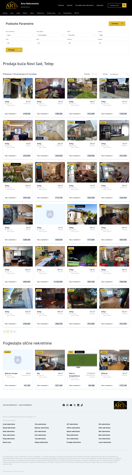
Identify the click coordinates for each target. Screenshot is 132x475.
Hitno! (32, 13)
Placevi (25, 13)
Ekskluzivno (40, 13)
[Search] (124, 5)
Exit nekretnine (40, 435)
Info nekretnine (104, 424)
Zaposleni (100, 5)
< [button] (4, 332)
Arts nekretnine (72, 439)
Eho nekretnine (40, 431)
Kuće (11, 13)
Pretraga (14, 50)
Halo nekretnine (104, 428)
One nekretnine (104, 439)
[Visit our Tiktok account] (82, 405)
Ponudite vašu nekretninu (84, 5)
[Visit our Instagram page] (67, 405)
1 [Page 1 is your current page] (7, 331)
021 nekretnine (72, 424)
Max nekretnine (104, 435)
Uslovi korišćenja (25, 405)
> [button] (14, 332)
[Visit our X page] (74, 405)
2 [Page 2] (11, 331)
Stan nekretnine (9, 435)
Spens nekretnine (73, 431)
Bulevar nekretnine (42, 428)
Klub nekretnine (9, 431)
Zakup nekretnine (41, 442)
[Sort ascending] (92, 74)
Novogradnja (67, 13)
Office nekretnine (73, 428)
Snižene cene (51, 13)
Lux (59, 13)
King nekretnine (9, 439)
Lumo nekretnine (105, 442)
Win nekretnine (104, 431)
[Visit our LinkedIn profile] (78, 405)
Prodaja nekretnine (74, 442)
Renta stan (7, 442)
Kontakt (69, 5)
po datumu (114, 74)
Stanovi (5, 13)
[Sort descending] (96, 74)
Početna (61, 5)
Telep (101, 35)
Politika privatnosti (10, 405)
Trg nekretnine (40, 439)
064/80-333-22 (25, 7)
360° (76, 13)
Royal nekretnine (9, 428)
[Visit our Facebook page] (64, 405)
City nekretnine (40, 424)
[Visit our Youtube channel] (71, 405)
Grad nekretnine (9, 424)
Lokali (18, 13)
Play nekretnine (72, 435)
